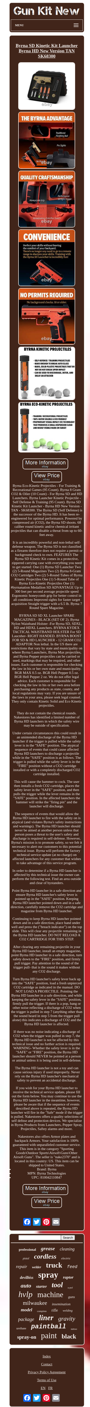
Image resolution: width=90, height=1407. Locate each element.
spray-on (26, 1337)
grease (48, 1248)
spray (48, 1275)
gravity (66, 1318)
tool (57, 1285)
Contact (46, 1364)
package (26, 1319)
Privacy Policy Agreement (47, 1372)
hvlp (25, 1294)
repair (21, 1266)
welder (36, 1267)
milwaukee (35, 1303)
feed (72, 1266)
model (26, 1309)
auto (26, 1285)
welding (67, 1310)
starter (41, 1286)
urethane (21, 1328)
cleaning (67, 1249)
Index (46, 1356)
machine (50, 1294)
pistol (26, 1258)
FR (50, 1388)
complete (42, 1311)
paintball (48, 1326)
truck (54, 1265)
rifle (55, 1310)
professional (27, 1249)
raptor (68, 1277)
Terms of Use (46, 1380)
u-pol (70, 1287)
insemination (61, 1304)
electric (66, 1258)
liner (46, 1317)
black (69, 1336)
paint (49, 1335)
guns (71, 1297)
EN (43, 1388)
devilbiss (26, 1277)
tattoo (74, 1328)
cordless (45, 1256)
